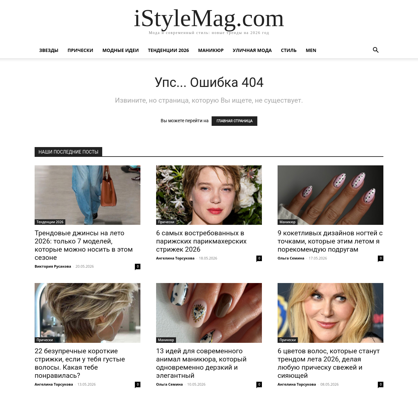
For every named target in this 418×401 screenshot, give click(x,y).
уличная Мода (252, 50)
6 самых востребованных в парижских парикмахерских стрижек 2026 (201, 241)
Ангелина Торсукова (175, 258)
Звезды (48, 50)
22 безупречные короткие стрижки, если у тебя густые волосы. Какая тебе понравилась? (80, 363)
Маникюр (211, 50)
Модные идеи (120, 50)
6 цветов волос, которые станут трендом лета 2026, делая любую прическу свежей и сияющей (329, 363)
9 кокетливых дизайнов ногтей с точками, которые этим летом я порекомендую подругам (330, 241)
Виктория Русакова (53, 266)
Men (311, 50)
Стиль (289, 50)
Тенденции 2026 (168, 50)
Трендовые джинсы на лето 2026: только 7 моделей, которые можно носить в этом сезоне (84, 245)
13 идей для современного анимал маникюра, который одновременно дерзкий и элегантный (201, 363)
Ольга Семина (291, 258)
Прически (80, 50)
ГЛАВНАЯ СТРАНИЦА (234, 121)
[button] (375, 51)
